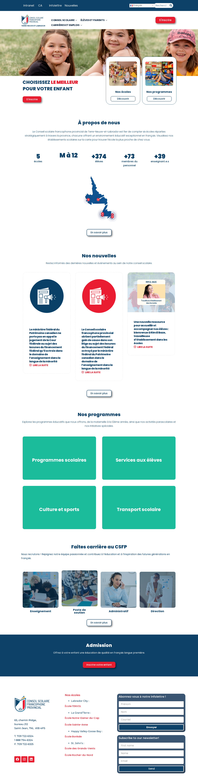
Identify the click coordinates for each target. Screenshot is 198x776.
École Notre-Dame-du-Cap (82, 718)
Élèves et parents (94, 20)
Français (136, 5)
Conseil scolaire (64, 20)
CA (40, 5)
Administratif (118, 611)
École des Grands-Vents (80, 748)
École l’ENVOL (73, 706)
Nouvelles (71, 5)
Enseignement (40, 611)
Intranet (28, 5)
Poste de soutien (79, 611)
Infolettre (55, 5)
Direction (157, 611)
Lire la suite (38, 365)
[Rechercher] (170, 5)
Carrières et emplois (67, 25)
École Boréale (73, 736)
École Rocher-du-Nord (79, 755)
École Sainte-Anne (76, 724)
